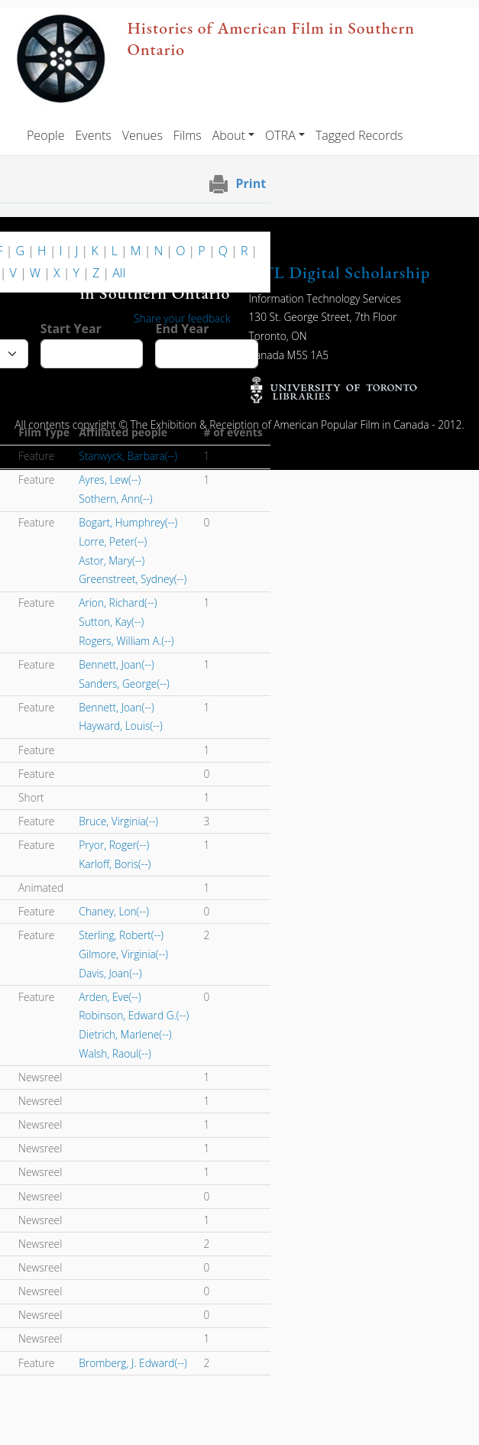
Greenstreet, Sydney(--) (132, 579)
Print (251, 183)
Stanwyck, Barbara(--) (128, 456)
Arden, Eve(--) (110, 997)
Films (187, 135)
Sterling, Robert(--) (121, 935)
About (228, 135)
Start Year (71, 328)
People (45, 135)
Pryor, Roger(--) (114, 845)
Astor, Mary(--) (111, 560)
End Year (182, 328)
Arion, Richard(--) (118, 602)
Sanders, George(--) (124, 683)
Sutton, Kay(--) (111, 621)
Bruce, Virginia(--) (118, 821)
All (118, 272)
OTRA (280, 135)
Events (93, 135)
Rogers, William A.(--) (126, 640)
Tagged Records (359, 135)
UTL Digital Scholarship (340, 272)
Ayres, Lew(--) (110, 479)
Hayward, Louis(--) (120, 725)
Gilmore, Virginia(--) (123, 954)
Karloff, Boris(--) (114, 864)
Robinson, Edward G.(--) (134, 1015)
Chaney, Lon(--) (114, 911)
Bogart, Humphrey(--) (128, 522)
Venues (142, 135)
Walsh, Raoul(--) (114, 1053)
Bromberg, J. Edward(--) (133, 1363)
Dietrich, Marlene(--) (125, 1034)
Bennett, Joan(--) (116, 664)
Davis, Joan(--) (110, 973)
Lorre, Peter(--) (113, 541)
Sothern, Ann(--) (115, 498)
